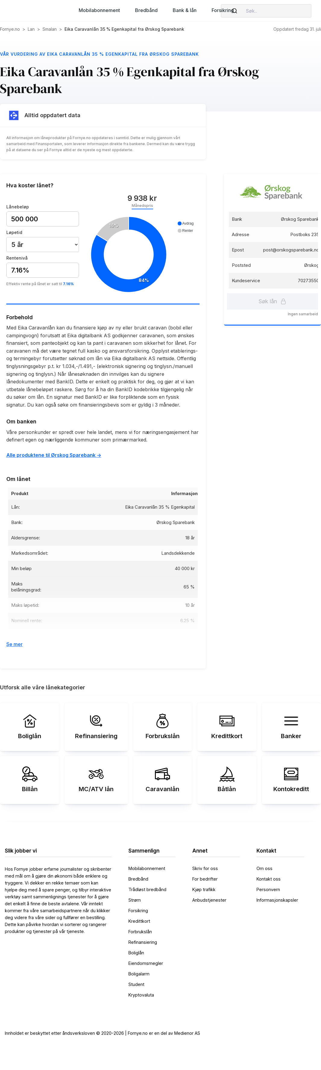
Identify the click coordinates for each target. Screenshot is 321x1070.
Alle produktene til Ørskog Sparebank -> (53, 455)
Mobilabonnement (146, 868)
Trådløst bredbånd (147, 889)
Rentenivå (17, 257)
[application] (142, 255)
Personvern (268, 889)
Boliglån (136, 952)
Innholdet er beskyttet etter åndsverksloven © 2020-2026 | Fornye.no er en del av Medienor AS (102, 1033)
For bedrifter (205, 878)
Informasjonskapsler (277, 900)
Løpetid (14, 232)
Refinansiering (142, 942)
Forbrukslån (140, 931)
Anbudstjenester (209, 900)
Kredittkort (139, 921)
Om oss (264, 868)
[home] (34, 11)
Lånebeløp (17, 206)
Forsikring (138, 910)
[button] (99, 10)
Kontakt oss (268, 878)
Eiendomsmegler (145, 963)
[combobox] (266, 10)
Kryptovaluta (141, 994)
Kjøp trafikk (204, 889)
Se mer (14, 644)
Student (136, 984)
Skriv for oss (205, 868)
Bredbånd (138, 878)
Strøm (134, 900)
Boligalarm (138, 973)
